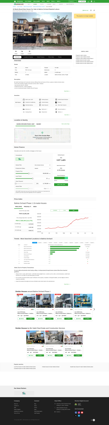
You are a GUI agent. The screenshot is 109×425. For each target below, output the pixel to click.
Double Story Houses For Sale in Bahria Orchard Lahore (82, 366)
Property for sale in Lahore (81, 55)
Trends (59, 57)
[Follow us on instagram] (79, 413)
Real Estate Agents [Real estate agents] (38, 411)
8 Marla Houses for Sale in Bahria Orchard (50, 366)
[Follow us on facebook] (76, 413)
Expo (35, 409)
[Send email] (20, 319)
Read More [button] (67, 91)
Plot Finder (27, 1)
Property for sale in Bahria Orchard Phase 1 (84, 58)
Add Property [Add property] (36, 413)
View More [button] (67, 114)
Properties (19, 1)
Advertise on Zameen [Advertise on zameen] (17, 411)
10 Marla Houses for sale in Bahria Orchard (84, 61)
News (35, 405)
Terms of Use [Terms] (15, 413)
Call (30, 318)
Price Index (51, 57)
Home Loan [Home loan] (85, 10)
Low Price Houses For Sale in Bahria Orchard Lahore (23, 366)
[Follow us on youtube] (83, 413)
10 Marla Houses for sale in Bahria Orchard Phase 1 (85, 63)
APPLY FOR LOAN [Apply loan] (61, 184)
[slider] (28, 173)
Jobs (14, 407)
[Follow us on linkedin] (79, 416)
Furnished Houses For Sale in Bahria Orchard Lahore (23, 368)
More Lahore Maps (65, 123)
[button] (42, 165)
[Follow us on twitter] (76, 416)
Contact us (15, 405)
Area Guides (35, 1)
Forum (35, 407)
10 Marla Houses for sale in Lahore (83, 60)
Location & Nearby (28, 57)
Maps (47, 1)
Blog (42, 1)
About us (15, 403)
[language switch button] (90, 1)
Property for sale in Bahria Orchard (83, 56)
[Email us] (64, 412)
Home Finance (40, 57)
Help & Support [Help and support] (16, 409)
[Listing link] (25, 307)
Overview (17, 57)
